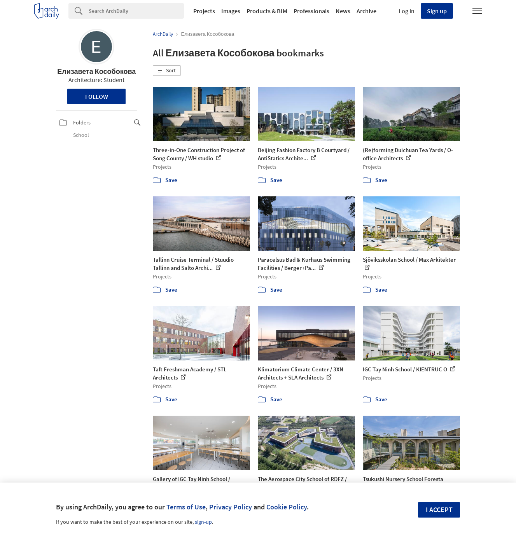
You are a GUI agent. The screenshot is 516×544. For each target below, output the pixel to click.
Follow (96, 96)
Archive (366, 11)
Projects (204, 11)
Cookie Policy (286, 506)
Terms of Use (186, 506)
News (343, 11)
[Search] (136, 11)
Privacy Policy (230, 506)
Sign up (437, 11)
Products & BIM (267, 11)
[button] (167, 70)
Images (230, 11)
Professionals (311, 11)
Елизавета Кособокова (96, 71)
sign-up (203, 521)
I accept (439, 509)
